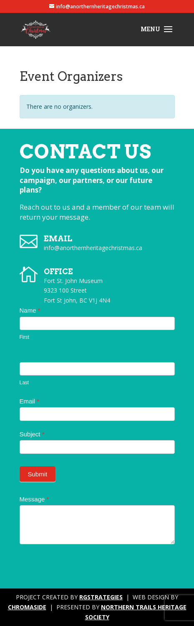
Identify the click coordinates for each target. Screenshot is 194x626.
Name (30, 310)
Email (30, 401)
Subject (32, 434)
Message (34, 499)
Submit (38, 474)
